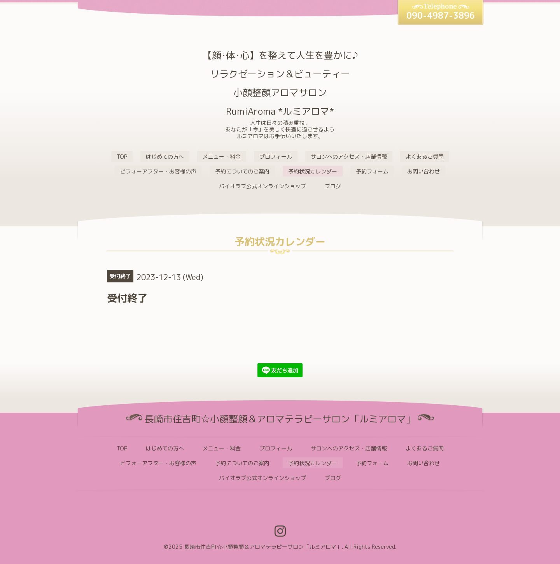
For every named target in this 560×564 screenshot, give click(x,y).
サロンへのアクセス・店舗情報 (349, 156)
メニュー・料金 (222, 156)
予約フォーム (372, 171)
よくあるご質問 (425, 156)
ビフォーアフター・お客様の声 (158, 171)
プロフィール (275, 156)
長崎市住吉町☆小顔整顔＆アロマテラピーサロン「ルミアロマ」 (263, 546)
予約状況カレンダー (312, 171)
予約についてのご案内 (242, 171)
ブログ (333, 186)
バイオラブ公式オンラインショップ (262, 186)
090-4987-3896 (440, 15)
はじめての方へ (165, 156)
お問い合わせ (423, 171)
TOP (122, 156)
